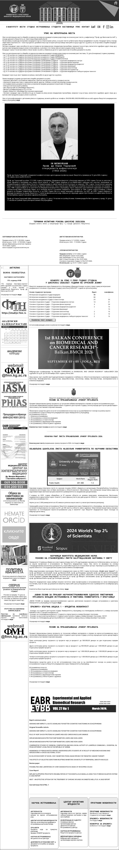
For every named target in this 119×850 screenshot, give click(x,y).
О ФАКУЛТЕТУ (12, 27)
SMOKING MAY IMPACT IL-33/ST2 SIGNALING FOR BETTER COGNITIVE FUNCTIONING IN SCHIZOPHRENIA (65, 724)
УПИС (77, 27)
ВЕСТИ (22, 27)
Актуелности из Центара (40, 838)
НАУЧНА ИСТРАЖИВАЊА (44, 803)
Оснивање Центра (67, 822)
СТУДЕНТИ (56, 27)
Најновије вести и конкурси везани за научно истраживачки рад (44, 815)
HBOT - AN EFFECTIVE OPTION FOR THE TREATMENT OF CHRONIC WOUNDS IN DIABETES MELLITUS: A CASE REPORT (69, 779)
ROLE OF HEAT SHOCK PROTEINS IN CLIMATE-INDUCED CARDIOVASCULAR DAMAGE (58, 734)
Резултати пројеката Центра (70, 833)
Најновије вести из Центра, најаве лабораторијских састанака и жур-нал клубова (73, 815)
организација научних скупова (71, 840)
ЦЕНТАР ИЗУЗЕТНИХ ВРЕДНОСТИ (74, 803)
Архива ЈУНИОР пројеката (40, 833)
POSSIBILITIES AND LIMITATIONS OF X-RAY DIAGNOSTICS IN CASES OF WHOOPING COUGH (60, 767)
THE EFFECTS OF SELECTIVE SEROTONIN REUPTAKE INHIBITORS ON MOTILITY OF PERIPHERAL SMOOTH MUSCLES (68, 760)
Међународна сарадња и (69, 838)
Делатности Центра (67, 826)
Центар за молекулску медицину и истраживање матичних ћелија (43, 823)
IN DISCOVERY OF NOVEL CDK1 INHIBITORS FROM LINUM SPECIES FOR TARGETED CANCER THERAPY (66, 756)
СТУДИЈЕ (31, 27)
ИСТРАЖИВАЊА (43, 27)
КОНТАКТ (86, 27)
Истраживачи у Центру (68, 827)
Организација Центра (68, 824)
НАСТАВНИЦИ (68, 27)
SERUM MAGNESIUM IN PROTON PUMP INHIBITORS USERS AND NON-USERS (56, 738)
